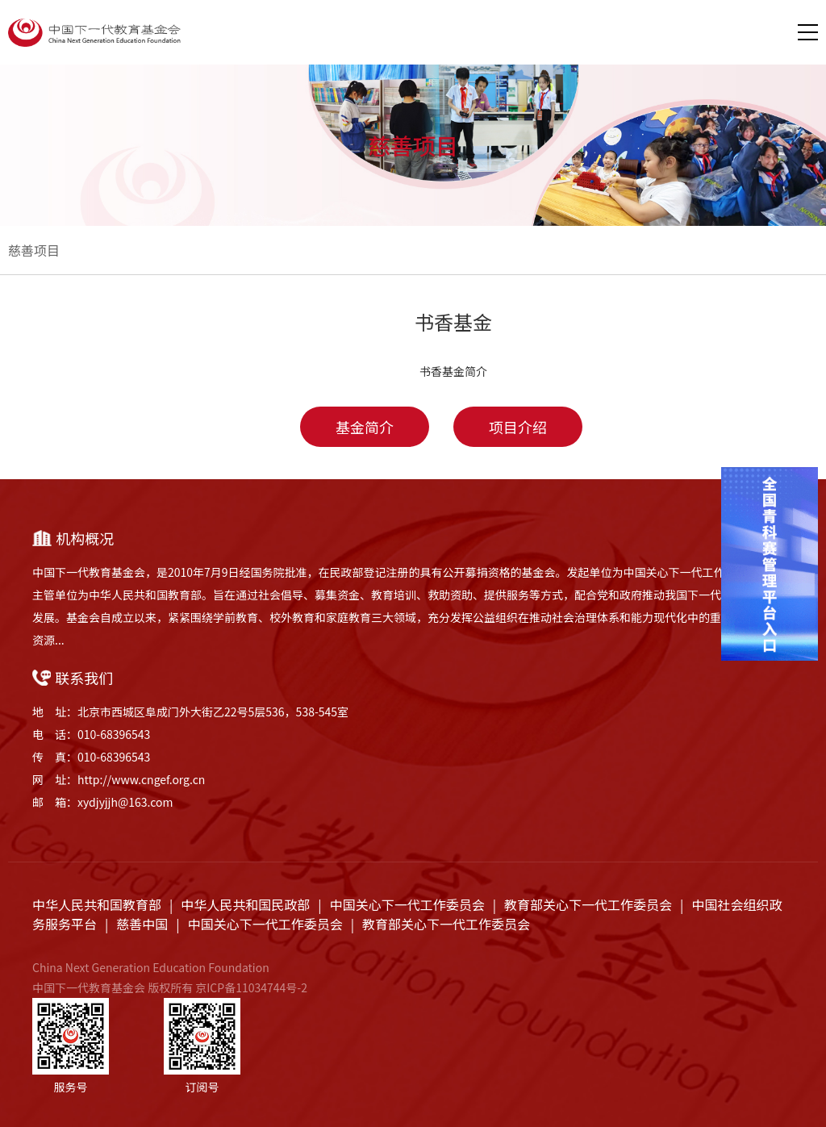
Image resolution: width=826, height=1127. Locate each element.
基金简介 (365, 426)
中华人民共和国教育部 (96, 904)
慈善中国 (142, 923)
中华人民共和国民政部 (245, 904)
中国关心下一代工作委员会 (407, 904)
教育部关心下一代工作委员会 (588, 904)
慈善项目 (34, 250)
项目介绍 (518, 426)
